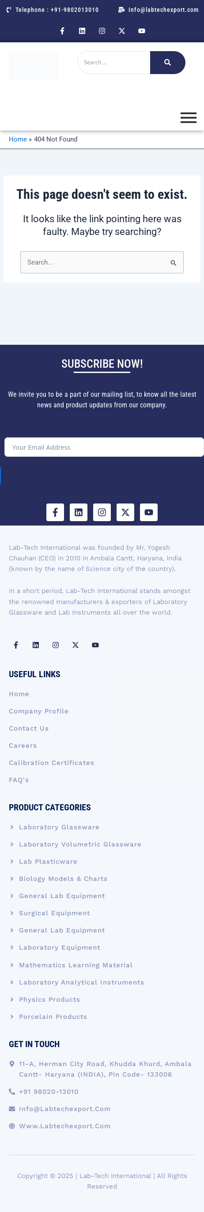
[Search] (113, 62)
